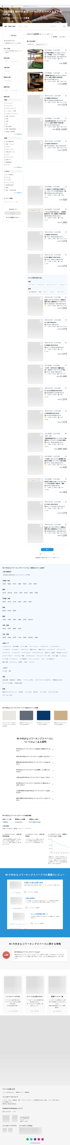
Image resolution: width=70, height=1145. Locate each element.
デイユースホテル (26, 652)
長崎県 (9, 637)
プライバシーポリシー (27, 1100)
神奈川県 (10, 592)
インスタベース (6, 6)
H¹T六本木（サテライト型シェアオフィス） (19, 924)
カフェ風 (5, 671)
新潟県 (4, 601)
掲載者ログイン (19, 1092)
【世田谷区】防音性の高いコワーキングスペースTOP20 (16, 575)
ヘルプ (14, 1111)
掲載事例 (27, 1092)
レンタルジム (63, 655)
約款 (19, 1100)
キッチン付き (28, 692)
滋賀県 (19, 619)
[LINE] (27, 1139)
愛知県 (4, 610)
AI (65, 50)
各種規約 (15, 1100)
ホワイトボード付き (7, 695)
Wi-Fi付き (31, 44)
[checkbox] (5, 103)
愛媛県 (14, 628)
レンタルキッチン (44, 646)
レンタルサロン (6, 649)
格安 (10, 671)
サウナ (43, 659)
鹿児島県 (30, 637)
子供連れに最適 (18, 683)
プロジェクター (60, 291)
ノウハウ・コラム (7, 1100)
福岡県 (4, 637)
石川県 (14, 601)
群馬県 (31, 592)
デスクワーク (41, 284)
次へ (47, 549)
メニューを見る (13, 1011)
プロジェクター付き (53, 692)
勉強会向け (12, 680)
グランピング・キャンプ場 (43, 655)
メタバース (31, 662)
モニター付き (43, 692)
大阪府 (4, 619)
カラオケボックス (30, 655)
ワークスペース (6, 652)
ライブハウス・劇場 (19, 655)
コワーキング (32, 284)
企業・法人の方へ (7, 1111)
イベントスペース (60, 649)
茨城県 (36, 592)
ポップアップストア (7, 655)
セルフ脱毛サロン (50, 659)
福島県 (35, 583)
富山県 (9, 601)
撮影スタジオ (33, 649)
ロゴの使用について (7, 1102)
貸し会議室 (16, 646)
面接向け (19, 680)
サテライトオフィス (52, 284)
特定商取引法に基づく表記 (40, 1100)
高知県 (19, 628)
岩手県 (14, 583)
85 (53, 554)
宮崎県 (24, 637)
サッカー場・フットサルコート (10, 659)
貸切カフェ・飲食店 (50, 652)
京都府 (9, 619)
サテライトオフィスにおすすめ (43, 680)
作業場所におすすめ (57, 680)
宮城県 (19, 583)
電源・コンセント (43, 291)
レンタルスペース (7, 646)
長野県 (30, 601)
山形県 (30, 583)
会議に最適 (5, 680)
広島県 (9, 628)
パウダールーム (24, 649)
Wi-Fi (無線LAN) (33, 291)
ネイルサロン (15, 649)
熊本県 (14, 637)
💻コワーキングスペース (17, 6)
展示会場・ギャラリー (62, 652)
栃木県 (26, 592)
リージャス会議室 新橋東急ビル (16, 908)
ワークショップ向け (28, 680)
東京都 (4, 592)
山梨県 (24, 601)
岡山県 (4, 628)
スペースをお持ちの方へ (9, 1092)
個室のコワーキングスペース (10, 692)
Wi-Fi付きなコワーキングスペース (31, 6)
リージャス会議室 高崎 (15, 892)
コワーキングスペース (37, 652)
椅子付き (35, 692)
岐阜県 (9, 610)
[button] (35, 751)
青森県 (9, 583)
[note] (42, 1139)
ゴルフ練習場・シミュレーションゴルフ (29, 659)
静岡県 (14, 610)
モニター (52, 291)
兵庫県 (14, 619)
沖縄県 (36, 637)
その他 (25, 662)
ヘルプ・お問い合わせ (53, 1100)
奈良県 (24, 619)
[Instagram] (39, 1139)
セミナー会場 (23, 646)
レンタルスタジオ (54, 646)
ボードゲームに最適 (7, 683)
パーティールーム (33, 646)
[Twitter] (31, 1139)
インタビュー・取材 (64, 284)
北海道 (4, 583)
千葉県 (20, 592)
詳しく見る (35, 1011)
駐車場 (20, 662)
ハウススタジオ (51, 649)
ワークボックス (16, 652)
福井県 (19, 601)
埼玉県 (15, 592)
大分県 (19, 637)
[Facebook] (35, 1139)
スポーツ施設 (55, 655)
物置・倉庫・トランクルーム (10, 662)
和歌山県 (30, 619)
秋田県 (24, 583)
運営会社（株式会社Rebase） (10, 1103)
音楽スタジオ (41, 649)
